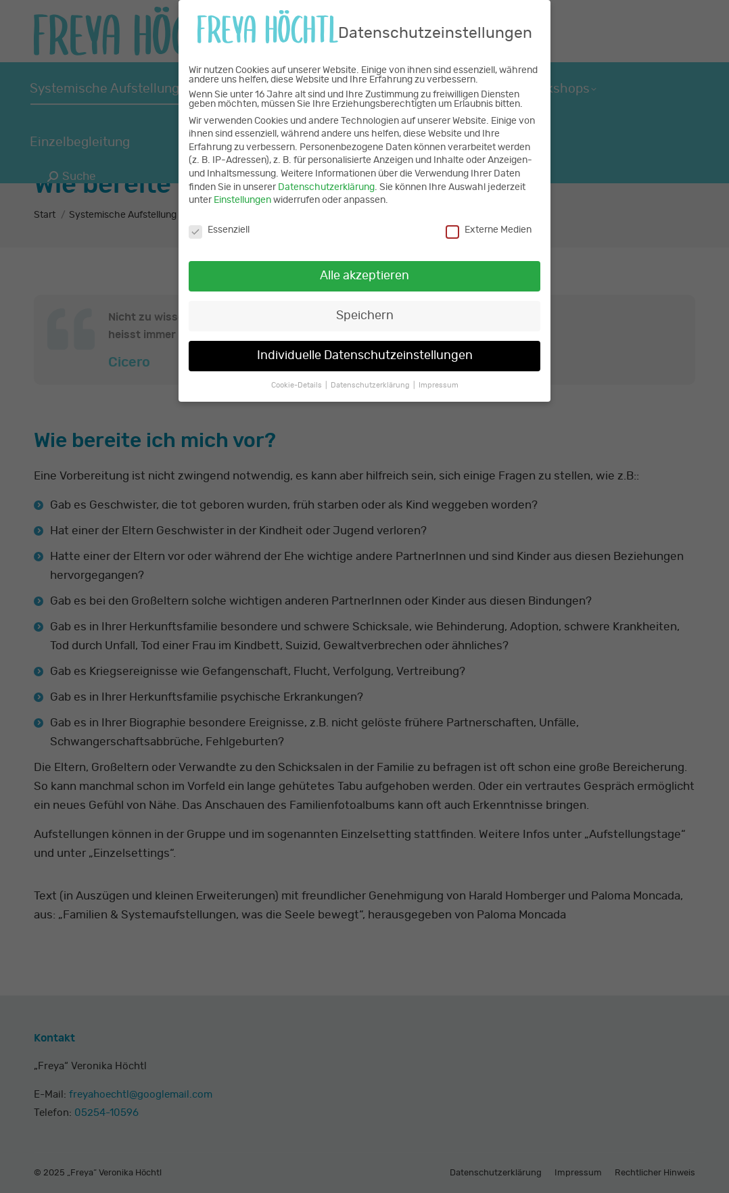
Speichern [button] (365, 304)
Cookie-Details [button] (297, 373)
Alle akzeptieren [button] (364, 264)
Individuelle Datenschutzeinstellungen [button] (365, 343)
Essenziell (219, 218)
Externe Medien (489, 218)
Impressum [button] (438, 373)
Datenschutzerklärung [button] (371, 373)
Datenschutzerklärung (326, 175)
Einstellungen (242, 188)
